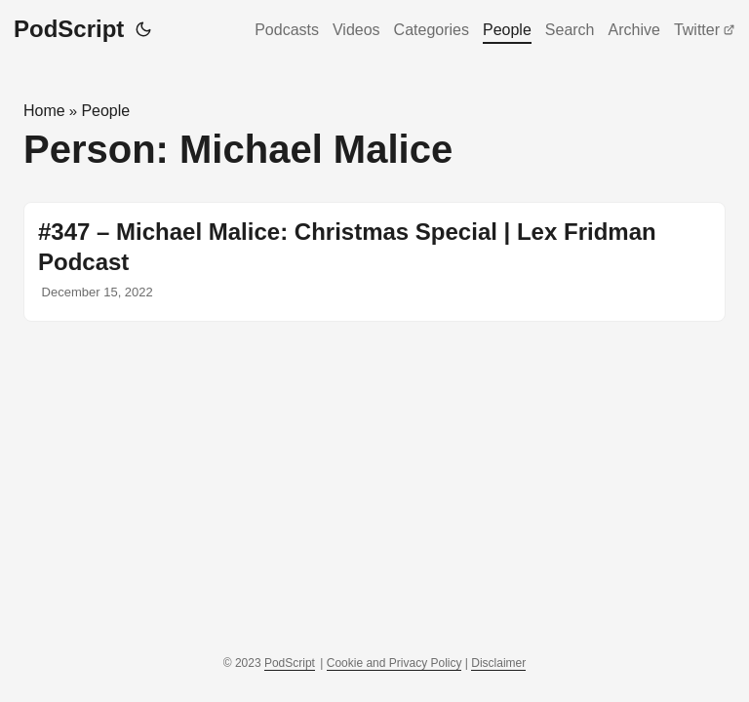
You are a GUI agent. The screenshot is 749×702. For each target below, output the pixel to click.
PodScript (69, 29)
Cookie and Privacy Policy (394, 663)
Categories (431, 29)
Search (570, 29)
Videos (356, 29)
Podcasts (287, 29)
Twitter (704, 29)
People (507, 29)
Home (44, 110)
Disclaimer (498, 663)
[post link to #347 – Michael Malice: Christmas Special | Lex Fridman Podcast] (374, 262)
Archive (634, 29)
